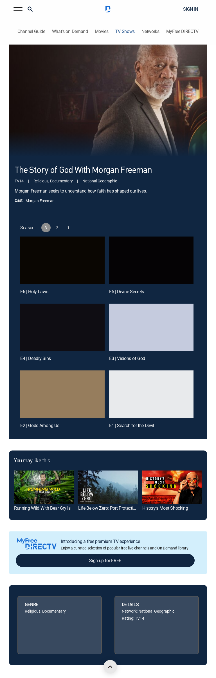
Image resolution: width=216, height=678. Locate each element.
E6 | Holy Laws (34, 291)
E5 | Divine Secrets (126, 291)
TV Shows (125, 31)
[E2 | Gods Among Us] (62, 394)
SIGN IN (190, 9)
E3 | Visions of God (127, 358)
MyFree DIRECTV (182, 31)
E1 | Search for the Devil (131, 425)
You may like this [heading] (32, 461)
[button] (18, 9)
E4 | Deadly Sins (35, 358)
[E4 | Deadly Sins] (62, 327)
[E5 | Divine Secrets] (151, 260)
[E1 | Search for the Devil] (151, 394)
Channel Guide (31, 31)
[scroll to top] (110, 666)
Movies (102, 31)
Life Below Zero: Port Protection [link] (108, 508)
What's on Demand (70, 31)
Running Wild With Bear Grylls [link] (42, 508)
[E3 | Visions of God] (151, 327)
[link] (44, 487)
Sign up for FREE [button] (105, 560)
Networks (150, 31)
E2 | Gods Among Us (39, 425)
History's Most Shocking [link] (165, 508)
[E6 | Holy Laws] (62, 260)
